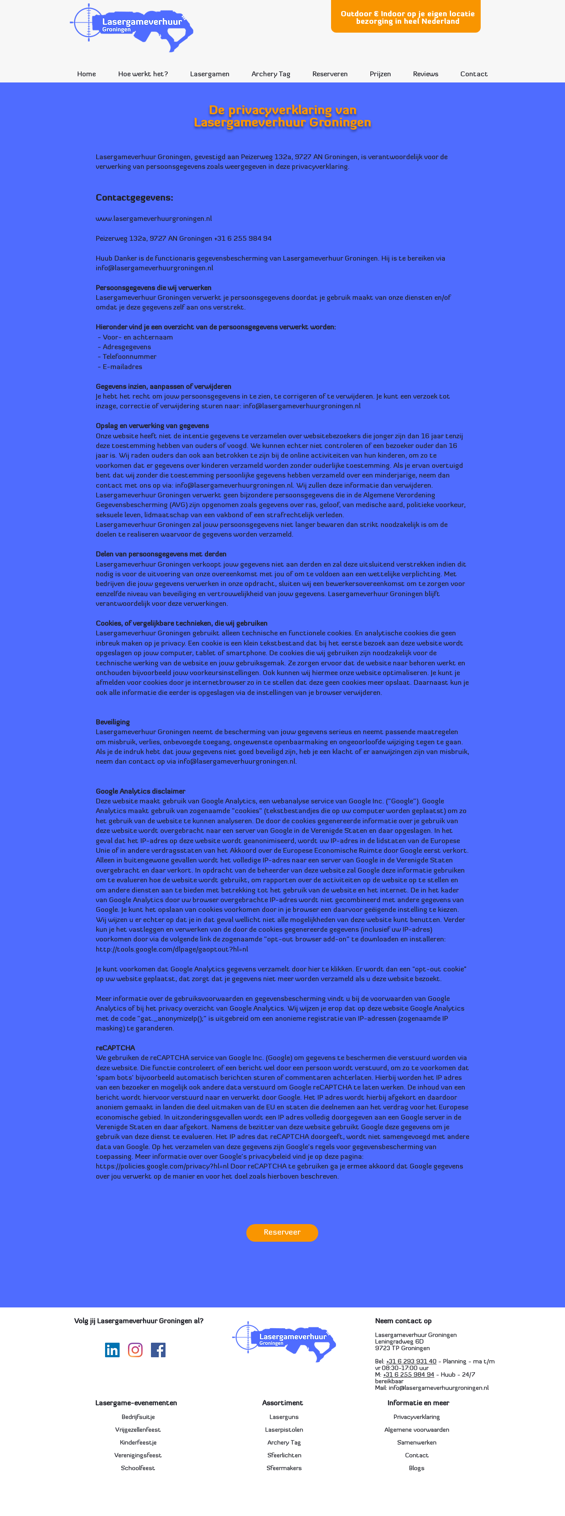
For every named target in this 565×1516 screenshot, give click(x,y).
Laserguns (284, 1417)
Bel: (380, 1362)
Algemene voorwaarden (416, 1430)
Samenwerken (417, 1443)
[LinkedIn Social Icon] (112, 1350)
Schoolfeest (138, 1468)
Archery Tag (284, 1443)
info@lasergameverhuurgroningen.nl (154, 268)
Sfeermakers (284, 1468)
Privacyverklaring (417, 1417)
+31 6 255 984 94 (408, 1375)
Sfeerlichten (284, 1456)
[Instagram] (135, 1350)
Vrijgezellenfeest (138, 1430)
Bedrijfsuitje (138, 1417)
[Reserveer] (282, 1233)
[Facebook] (158, 1350)
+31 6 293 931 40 (411, 1362)
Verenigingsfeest (138, 1456)
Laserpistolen (284, 1430)
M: (379, 1375)
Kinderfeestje (138, 1443)
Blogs (417, 1468)
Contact (417, 1456)
